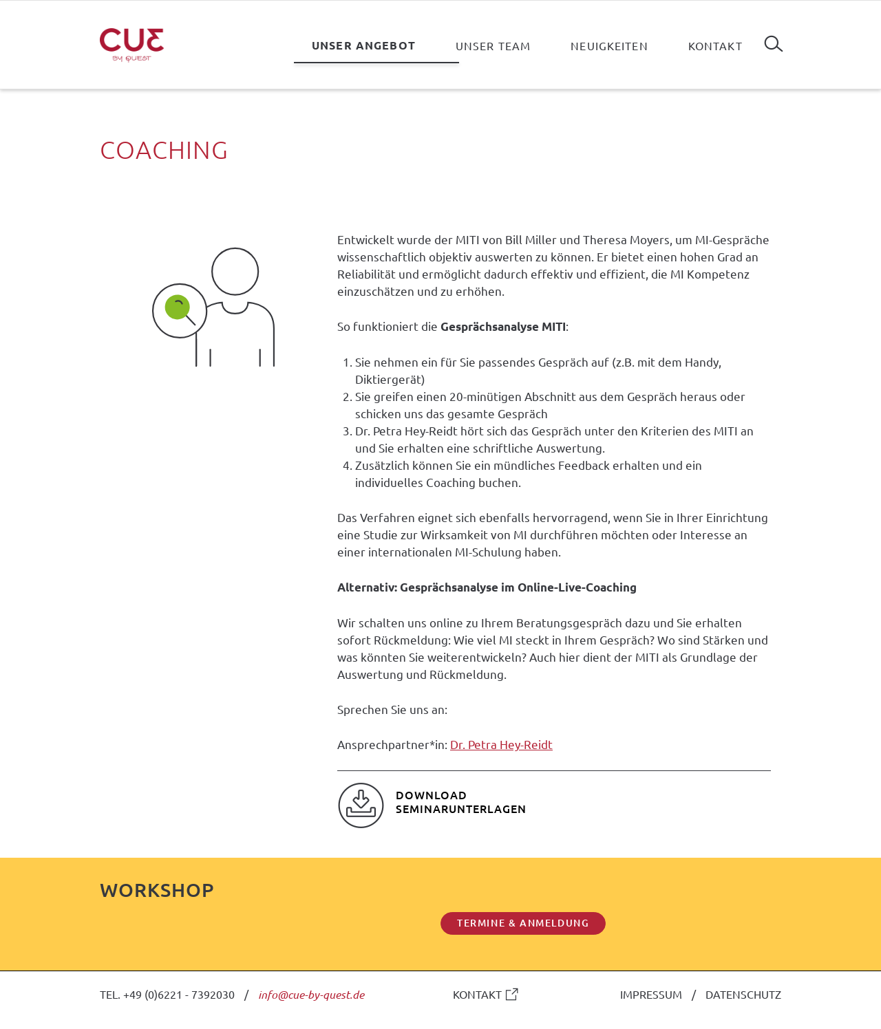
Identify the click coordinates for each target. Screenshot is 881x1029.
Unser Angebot (364, 45)
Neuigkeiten (609, 45)
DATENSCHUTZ (743, 994)
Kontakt (715, 45)
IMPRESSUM (651, 994)
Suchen (774, 38)
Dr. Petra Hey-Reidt (501, 744)
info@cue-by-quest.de (311, 994)
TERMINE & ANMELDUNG (523, 922)
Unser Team (493, 45)
